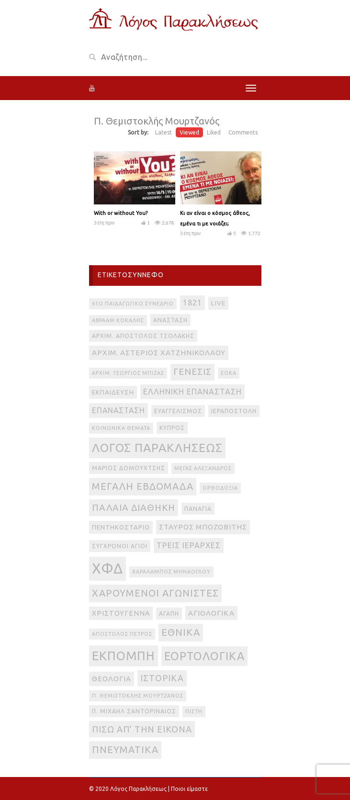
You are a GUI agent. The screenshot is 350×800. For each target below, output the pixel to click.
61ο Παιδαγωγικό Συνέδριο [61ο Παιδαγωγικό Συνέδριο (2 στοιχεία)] (133, 303)
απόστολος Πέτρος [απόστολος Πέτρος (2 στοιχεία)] (122, 634)
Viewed (189, 132)
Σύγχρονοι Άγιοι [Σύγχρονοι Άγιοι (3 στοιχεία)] (119, 546)
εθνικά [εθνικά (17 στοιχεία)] (180, 632)
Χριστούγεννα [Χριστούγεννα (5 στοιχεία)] (121, 613)
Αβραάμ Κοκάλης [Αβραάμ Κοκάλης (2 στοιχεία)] (118, 320)
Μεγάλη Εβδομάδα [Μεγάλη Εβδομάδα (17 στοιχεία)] (142, 486)
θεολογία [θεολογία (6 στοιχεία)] (111, 679)
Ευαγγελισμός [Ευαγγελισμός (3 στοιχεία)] (178, 411)
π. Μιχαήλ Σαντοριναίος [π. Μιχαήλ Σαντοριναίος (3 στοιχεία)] (134, 711)
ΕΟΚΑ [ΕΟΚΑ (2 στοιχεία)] (229, 373)
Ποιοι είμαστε (189, 789)
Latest (163, 132)
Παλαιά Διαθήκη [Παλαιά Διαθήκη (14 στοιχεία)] (133, 507)
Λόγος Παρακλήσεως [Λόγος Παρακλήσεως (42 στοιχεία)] (157, 447)
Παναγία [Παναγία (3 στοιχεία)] (198, 509)
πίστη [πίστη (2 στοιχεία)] (194, 711)
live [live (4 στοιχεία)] (218, 303)
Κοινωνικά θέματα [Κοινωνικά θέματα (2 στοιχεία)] (121, 428)
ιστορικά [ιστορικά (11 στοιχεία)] (162, 678)
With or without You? (120, 213)
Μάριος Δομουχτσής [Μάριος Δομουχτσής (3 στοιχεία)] (128, 468)
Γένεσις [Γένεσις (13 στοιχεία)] (192, 372)
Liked (214, 132)
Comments (243, 132)
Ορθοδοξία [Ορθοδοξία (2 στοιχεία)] (220, 488)
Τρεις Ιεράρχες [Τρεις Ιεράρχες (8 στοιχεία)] (189, 545)
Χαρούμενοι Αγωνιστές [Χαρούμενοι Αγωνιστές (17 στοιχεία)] (155, 592)
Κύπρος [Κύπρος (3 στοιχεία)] (172, 428)
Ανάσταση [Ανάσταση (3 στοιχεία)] (170, 320)
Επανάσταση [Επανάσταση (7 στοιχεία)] (118, 410)
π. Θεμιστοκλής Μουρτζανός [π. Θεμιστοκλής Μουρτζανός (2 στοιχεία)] (137, 696)
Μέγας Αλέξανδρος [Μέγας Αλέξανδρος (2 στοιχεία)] (203, 468)
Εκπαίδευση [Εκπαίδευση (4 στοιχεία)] (113, 392)
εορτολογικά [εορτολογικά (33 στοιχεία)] (204, 656)
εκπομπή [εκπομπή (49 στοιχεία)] (123, 656)
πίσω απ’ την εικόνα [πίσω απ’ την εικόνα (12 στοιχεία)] (142, 729)
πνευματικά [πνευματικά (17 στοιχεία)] (125, 749)
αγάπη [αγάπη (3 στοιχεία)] (169, 613)
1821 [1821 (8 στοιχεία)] (192, 302)
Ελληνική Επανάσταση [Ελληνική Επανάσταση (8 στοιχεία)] (192, 391)
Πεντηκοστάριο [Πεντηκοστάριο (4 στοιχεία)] (121, 527)
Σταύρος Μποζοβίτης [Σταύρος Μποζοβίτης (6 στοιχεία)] (203, 527)
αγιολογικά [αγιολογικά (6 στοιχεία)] (211, 613)
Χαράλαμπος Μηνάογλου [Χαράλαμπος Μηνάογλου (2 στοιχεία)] (171, 572)
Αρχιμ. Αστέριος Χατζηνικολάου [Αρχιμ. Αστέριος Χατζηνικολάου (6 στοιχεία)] (159, 353)
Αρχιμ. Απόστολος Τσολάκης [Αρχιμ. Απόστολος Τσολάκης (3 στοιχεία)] (143, 336)
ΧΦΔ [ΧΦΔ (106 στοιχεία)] (107, 568)
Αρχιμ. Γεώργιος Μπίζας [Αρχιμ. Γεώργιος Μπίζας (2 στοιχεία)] (128, 373)
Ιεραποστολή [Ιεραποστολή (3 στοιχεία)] (234, 411)
